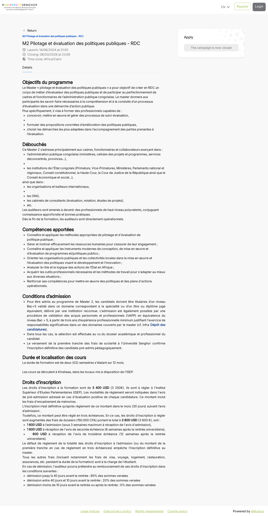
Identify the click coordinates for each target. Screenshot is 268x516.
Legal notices (90, 510)
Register (243, 7)
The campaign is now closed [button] (211, 48)
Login (259, 7)
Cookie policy (177, 510)
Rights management (149, 510)
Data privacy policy (117, 510)
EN (226, 7)
